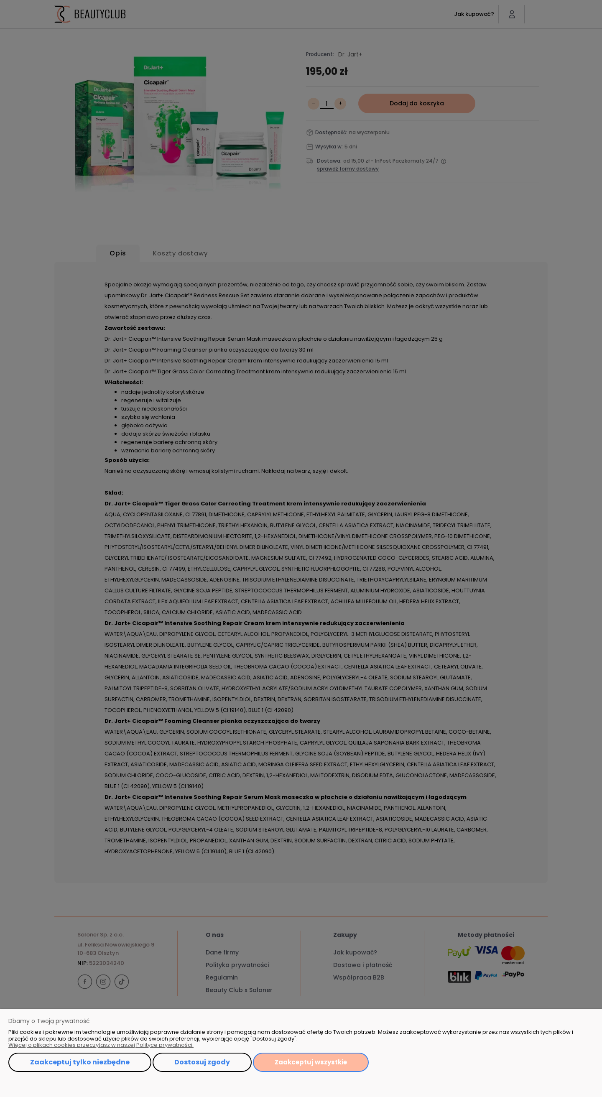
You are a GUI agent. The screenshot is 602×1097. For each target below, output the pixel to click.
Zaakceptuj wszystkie (311, 1062)
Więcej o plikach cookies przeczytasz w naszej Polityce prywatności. (101, 1045)
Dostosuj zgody (202, 1062)
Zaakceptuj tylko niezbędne (80, 1062)
